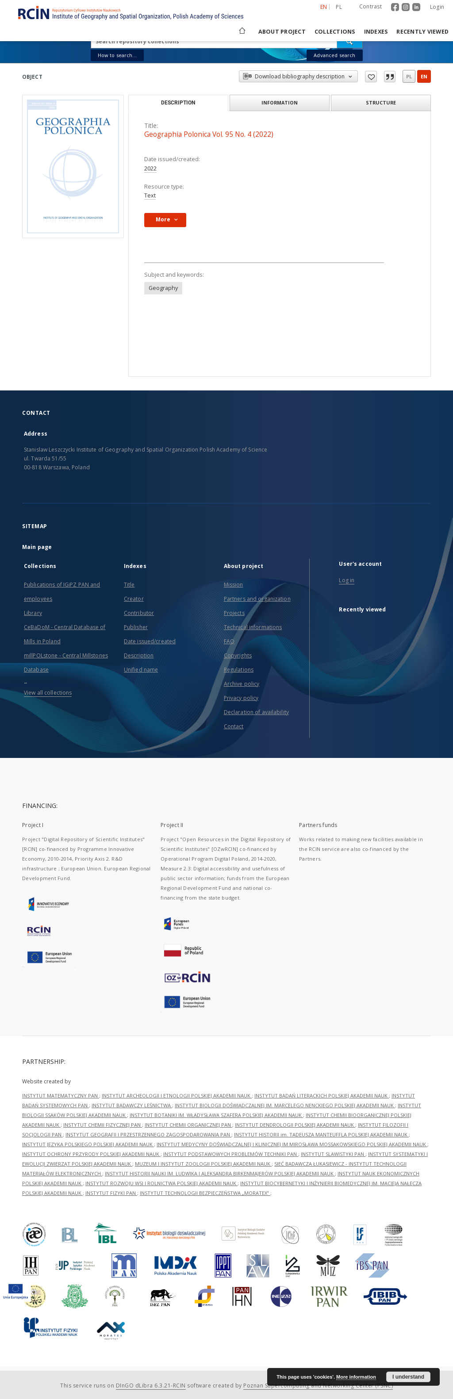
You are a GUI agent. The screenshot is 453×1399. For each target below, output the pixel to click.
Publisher (136, 627)
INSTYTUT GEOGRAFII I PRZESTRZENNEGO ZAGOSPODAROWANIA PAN (148, 1134)
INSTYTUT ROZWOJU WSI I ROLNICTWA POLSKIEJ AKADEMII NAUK (161, 1183)
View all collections (48, 692)
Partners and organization (257, 599)
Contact (234, 726)
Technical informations (253, 627)
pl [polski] (339, 7)
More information (356, 1377)
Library (33, 613)
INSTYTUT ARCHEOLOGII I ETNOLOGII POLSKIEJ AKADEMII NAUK (177, 1095)
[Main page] (241, 32)
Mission (233, 584)
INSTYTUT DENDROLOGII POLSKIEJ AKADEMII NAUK (295, 1124)
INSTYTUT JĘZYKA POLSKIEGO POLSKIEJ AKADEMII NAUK (88, 1144)
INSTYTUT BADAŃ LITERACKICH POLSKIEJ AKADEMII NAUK (321, 1095)
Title (129, 584)
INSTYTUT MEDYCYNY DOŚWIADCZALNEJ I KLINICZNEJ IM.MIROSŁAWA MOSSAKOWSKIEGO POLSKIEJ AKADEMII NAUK (292, 1144)
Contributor (139, 613)
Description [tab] (178, 103)
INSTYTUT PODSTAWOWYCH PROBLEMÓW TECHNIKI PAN (230, 1154)
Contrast (370, 6)
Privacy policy (241, 698)
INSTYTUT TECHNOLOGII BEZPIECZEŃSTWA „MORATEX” (205, 1193)
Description (139, 655)
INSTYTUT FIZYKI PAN (111, 1193)
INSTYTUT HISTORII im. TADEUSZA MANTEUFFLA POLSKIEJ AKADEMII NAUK (321, 1134)
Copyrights (238, 655)
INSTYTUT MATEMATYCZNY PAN (60, 1095)
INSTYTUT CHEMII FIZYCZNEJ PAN (102, 1124)
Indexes (376, 31)
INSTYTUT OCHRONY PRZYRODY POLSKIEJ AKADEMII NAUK (91, 1154)
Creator (134, 599)
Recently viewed (422, 31)
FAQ (229, 641)
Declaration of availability (256, 712)
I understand (408, 1377)
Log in (346, 580)
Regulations (238, 669)
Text (150, 195)
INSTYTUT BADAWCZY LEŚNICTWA (132, 1105)
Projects (234, 613)
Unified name (141, 669)
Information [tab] (279, 102)
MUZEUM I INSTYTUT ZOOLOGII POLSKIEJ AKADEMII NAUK (203, 1163)
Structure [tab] (381, 102)
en (424, 76)
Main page (37, 547)
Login (437, 7)
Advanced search (334, 55)
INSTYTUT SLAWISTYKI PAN (333, 1154)
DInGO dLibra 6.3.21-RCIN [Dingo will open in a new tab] (151, 1385)
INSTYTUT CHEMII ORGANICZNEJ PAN (188, 1124)
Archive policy (242, 684)
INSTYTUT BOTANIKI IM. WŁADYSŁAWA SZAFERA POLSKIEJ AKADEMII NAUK (216, 1115)
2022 (150, 168)
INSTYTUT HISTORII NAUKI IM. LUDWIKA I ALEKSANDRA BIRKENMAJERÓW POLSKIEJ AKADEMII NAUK (220, 1173)
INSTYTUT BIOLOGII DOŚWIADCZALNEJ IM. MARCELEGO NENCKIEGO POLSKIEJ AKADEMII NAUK (285, 1105)
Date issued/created (150, 641)
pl (409, 76)
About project (282, 31)
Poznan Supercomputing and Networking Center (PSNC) (318, 1385)
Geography (163, 288)
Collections (335, 31)
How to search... (117, 55)
